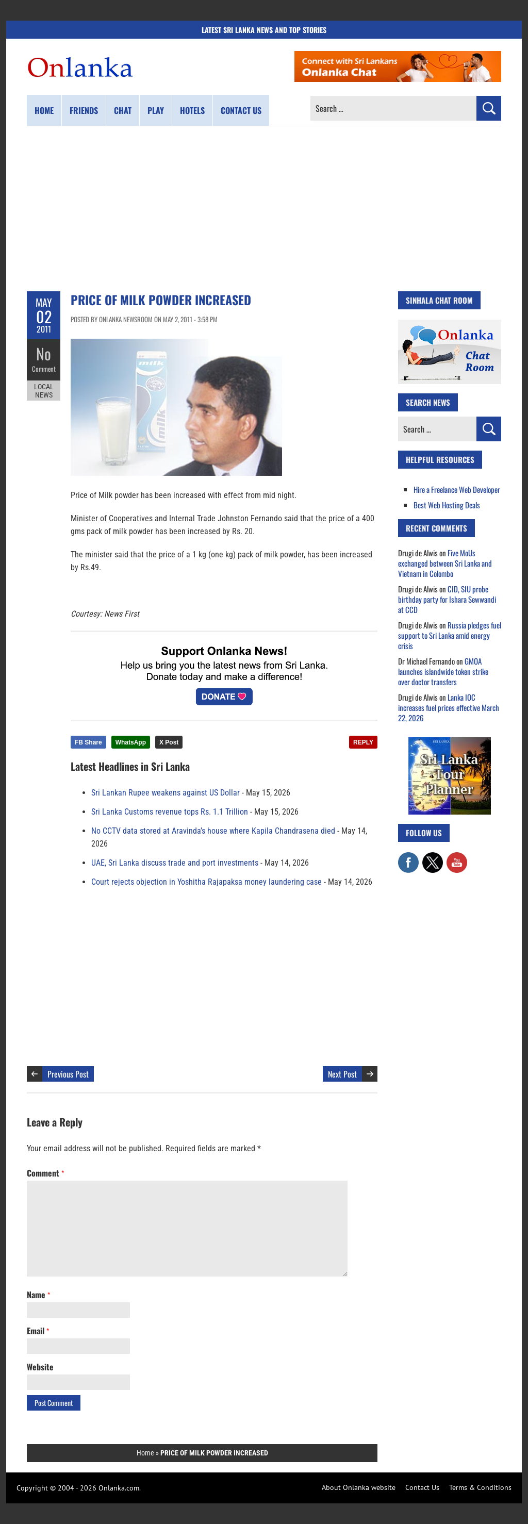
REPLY (363, 742)
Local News (44, 391)
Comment (44, 368)
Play (155, 110)
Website (40, 1367)
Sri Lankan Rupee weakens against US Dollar (165, 793)
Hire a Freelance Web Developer (457, 489)
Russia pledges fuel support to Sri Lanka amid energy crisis (449, 635)
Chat (122, 110)
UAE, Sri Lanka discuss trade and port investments (174, 863)
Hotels (192, 110)
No (43, 353)
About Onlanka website (358, 1487)
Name (38, 1294)
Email (38, 1330)
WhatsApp (131, 742)
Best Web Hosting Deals (447, 504)
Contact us (241, 110)
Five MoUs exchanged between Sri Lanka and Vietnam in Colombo (445, 563)
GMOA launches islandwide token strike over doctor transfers (443, 671)
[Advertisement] (264, 209)
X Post (168, 742)
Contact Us (422, 1487)
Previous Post (68, 1074)
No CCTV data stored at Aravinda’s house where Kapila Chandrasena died (213, 831)
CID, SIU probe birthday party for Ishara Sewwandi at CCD (447, 599)
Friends (84, 110)
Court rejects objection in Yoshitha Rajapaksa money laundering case (206, 882)
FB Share (88, 742)
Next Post (342, 1074)
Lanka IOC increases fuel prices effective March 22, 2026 (448, 707)
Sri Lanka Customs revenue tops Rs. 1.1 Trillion (169, 812)
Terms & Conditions (480, 1487)
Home (44, 110)
